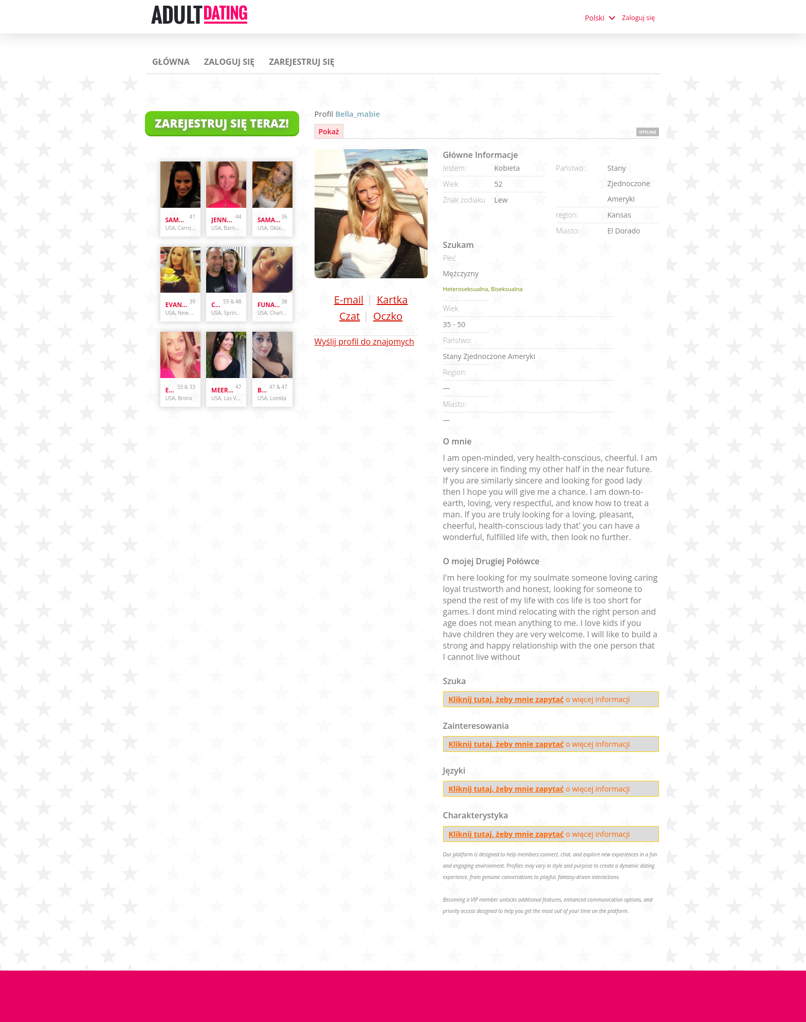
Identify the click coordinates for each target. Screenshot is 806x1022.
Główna (171, 61)
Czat (349, 316)
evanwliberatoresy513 (178, 304)
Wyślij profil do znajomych (364, 341)
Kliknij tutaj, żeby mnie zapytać (506, 699)
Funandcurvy (270, 304)
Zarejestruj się (301, 61)
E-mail (348, 300)
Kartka (392, 300)
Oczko (387, 316)
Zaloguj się (638, 17)
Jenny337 (223, 220)
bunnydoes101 (263, 390)
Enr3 (171, 390)
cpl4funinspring (217, 304)
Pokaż (329, 131)
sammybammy (178, 220)
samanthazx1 (270, 220)
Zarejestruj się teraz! (222, 123)
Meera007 (223, 390)
